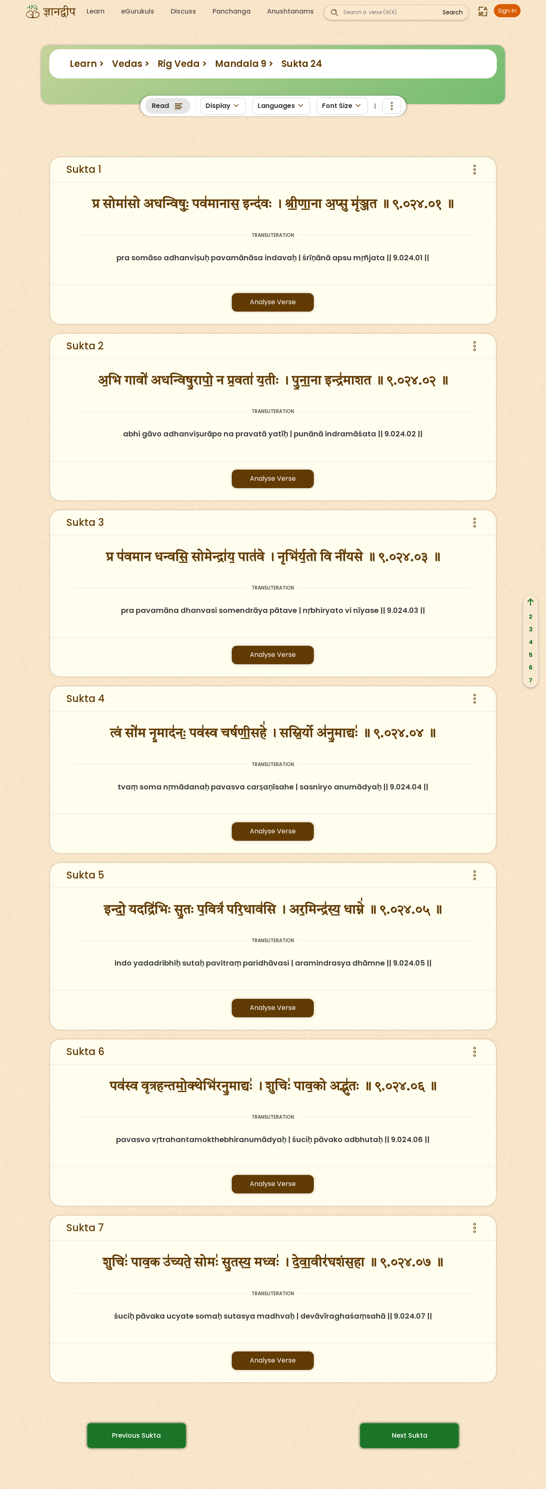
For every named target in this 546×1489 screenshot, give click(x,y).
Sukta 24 (301, 63)
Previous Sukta (136, 1435)
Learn (96, 11)
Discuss (183, 11)
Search (453, 12)
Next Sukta (409, 1435)
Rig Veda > (182, 63)
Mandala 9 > (244, 63)
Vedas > (130, 63)
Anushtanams (290, 11)
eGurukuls (137, 11)
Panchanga (231, 11)
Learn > (87, 63)
